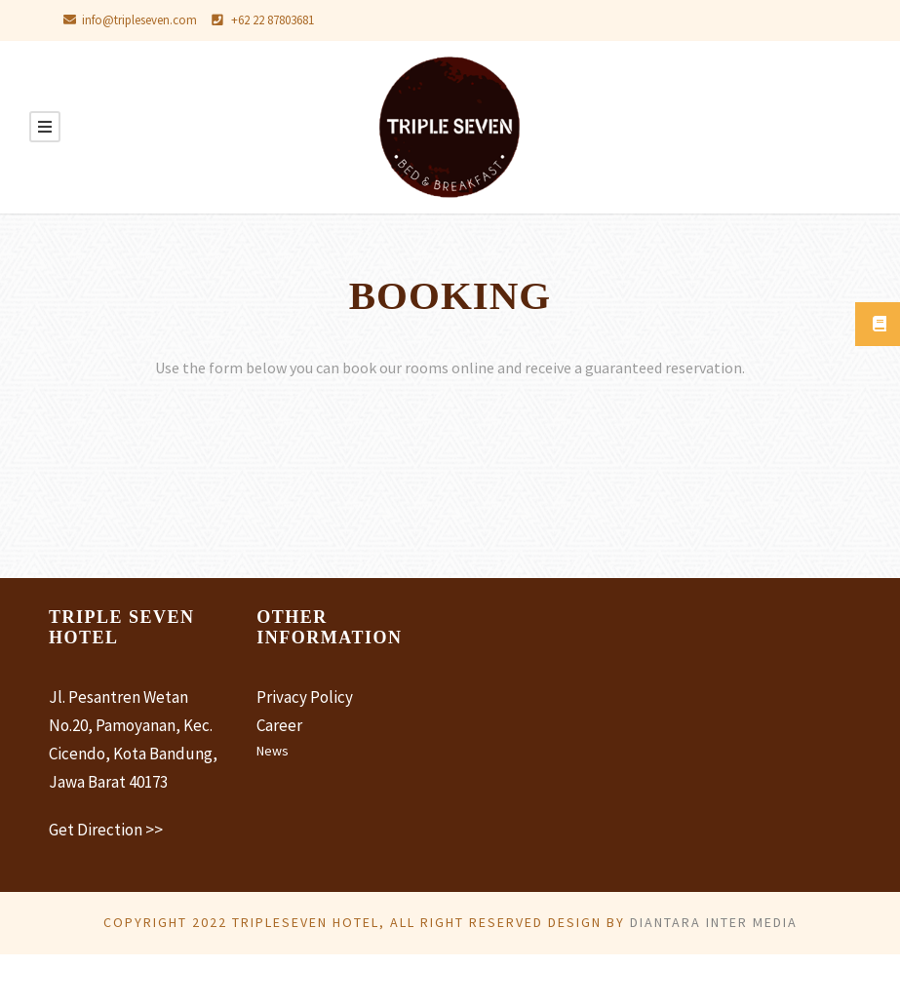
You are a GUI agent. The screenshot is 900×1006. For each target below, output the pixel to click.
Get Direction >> (109, 856)
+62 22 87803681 (293, 20)
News (273, 750)
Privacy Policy (308, 696)
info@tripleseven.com (144, 20)
